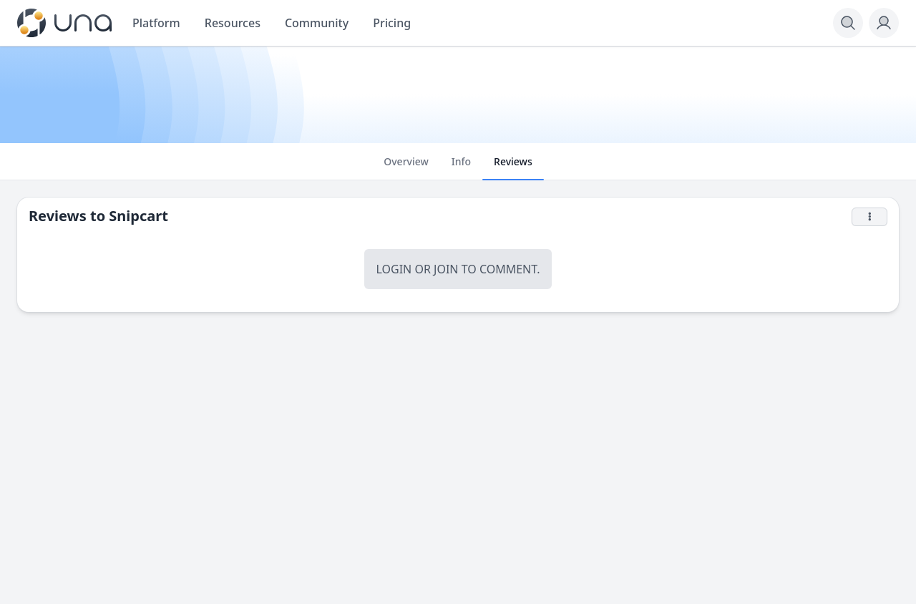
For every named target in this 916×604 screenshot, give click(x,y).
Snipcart (138, 215)
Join (446, 269)
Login (393, 269)
